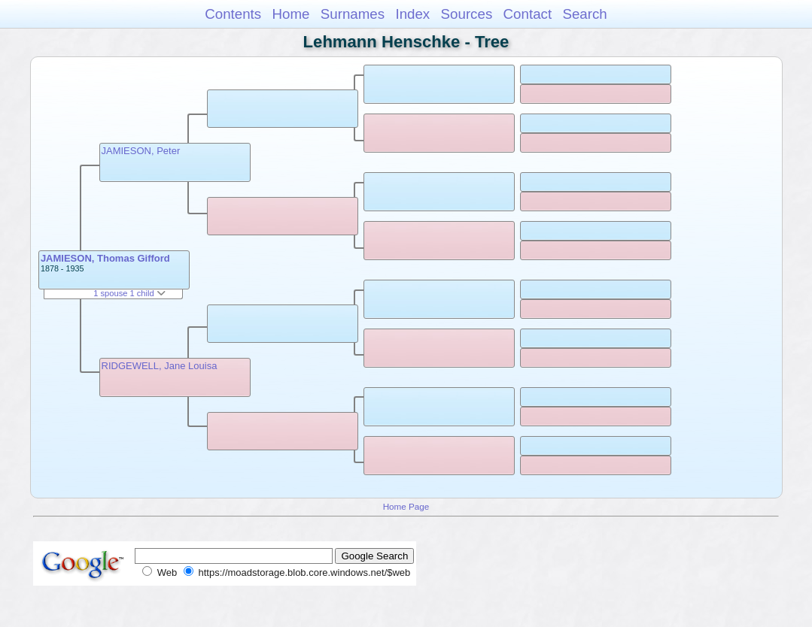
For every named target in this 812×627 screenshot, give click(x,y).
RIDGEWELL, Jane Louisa (159, 365)
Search (584, 14)
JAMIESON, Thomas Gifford (105, 258)
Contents (233, 14)
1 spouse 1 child (129, 293)
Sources (467, 14)
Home (290, 14)
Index (412, 14)
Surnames (353, 14)
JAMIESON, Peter (141, 150)
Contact (527, 14)
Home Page (406, 506)
